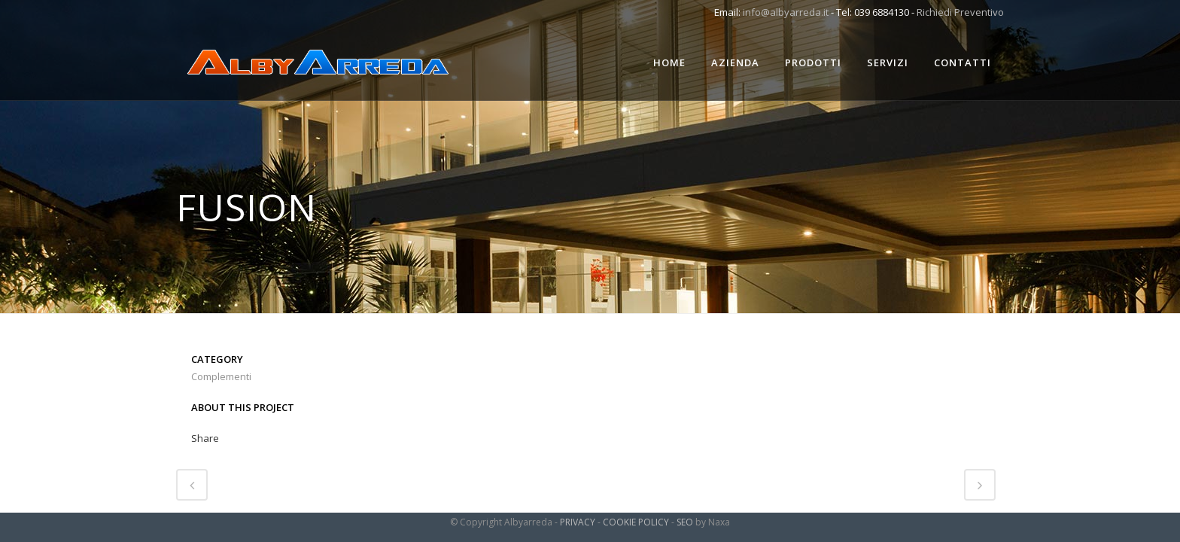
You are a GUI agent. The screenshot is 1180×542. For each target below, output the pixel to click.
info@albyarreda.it (786, 12)
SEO (685, 522)
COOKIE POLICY (636, 522)
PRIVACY (577, 522)
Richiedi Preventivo (960, 12)
